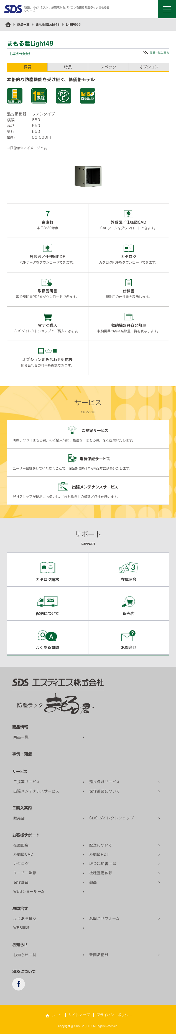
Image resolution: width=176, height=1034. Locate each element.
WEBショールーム (29, 891)
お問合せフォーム (104, 918)
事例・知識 (22, 754)
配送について (100, 845)
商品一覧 (23, 24)
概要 (27, 67)
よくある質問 (25, 918)
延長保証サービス (104, 782)
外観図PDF (99, 854)
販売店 (19, 818)
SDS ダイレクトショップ (111, 818)
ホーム (56, 1015)
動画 (93, 882)
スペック (108, 67)
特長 (68, 67)
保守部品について (104, 791)
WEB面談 (21, 928)
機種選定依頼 (101, 873)
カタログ (21, 864)
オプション (149, 67)
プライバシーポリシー (114, 1015)
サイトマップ (79, 1015)
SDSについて (23, 971)
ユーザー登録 (24, 873)
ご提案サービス (26, 782)
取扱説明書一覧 (102, 864)
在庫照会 (21, 845)
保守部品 (21, 882)
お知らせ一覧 (24, 955)
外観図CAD (23, 854)
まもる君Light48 (48, 24)
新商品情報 (99, 955)
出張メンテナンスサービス (36, 791)
